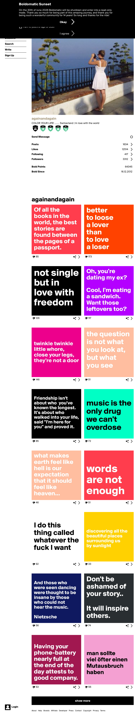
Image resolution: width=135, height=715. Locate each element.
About (34, 711)
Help (40, 711)
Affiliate (54, 711)
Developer (63, 711)
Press (71, 711)
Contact (78, 711)
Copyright (87, 711)
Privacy (96, 711)
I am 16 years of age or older (39, 27)
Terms (102, 711)
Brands (46, 711)
